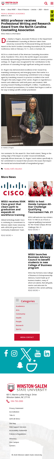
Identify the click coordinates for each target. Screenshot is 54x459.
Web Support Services (17, 427)
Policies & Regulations (17, 434)
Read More (7, 235)
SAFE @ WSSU (14, 419)
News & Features (23, 10)
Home (3, 10)
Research (11, 14)
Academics (20, 14)
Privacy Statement (16, 408)
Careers (12, 445)
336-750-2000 (15, 401)
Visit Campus (14, 442)
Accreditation (14, 412)
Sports (18, 329)
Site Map (12, 423)
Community (20, 314)
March (46, 10)
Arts (17, 310)
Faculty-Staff (9, 169)
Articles (33, 10)
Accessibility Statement (18, 430)
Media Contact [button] (27, 337)
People (4, 14)
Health (18, 318)
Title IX (12, 415)
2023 (40, 10)
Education (18, 169)
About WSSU (11, 10)
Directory (12, 438)
